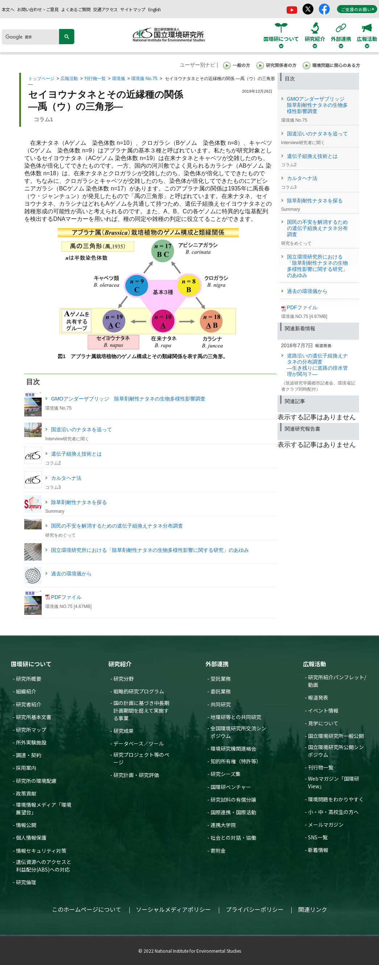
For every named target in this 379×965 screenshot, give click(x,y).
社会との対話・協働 (233, 837)
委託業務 (221, 691)
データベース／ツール (138, 743)
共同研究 (221, 704)
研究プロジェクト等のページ (141, 758)
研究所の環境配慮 (36, 780)
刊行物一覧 (95, 78)
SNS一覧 (318, 837)
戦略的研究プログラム (138, 691)
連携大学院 (223, 824)
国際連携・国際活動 (233, 812)
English (154, 9)
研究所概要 (28, 678)
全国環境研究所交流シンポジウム (238, 732)
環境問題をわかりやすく (336, 799)
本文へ (8, 9)
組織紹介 (26, 691)
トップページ (41, 78)
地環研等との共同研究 (236, 717)
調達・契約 (28, 755)
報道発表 (318, 697)
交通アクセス (105, 9)
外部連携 (217, 663)
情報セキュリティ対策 (41, 850)
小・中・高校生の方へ (333, 811)
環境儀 (118, 78)
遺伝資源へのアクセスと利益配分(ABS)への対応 (43, 865)
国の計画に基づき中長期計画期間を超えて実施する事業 (141, 710)
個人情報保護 (31, 837)
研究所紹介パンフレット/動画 (337, 681)
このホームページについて (86, 909)
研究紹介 (120, 663)
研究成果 (123, 730)
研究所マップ (31, 729)
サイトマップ (132, 9)
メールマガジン (325, 824)
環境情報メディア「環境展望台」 (43, 808)
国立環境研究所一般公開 (336, 735)
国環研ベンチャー (231, 786)
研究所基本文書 (33, 717)
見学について (323, 723)
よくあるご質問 (75, 9)
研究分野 (123, 678)
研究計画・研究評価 (136, 775)
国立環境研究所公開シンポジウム (336, 750)
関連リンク (312, 909)
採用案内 (26, 767)
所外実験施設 (31, 742)
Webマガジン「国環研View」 (333, 782)
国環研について (31, 663)
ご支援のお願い (357, 9)
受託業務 (221, 678)
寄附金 (218, 850)
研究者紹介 (28, 704)
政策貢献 (26, 793)
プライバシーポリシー (255, 909)
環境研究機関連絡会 (233, 748)
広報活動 (69, 78)
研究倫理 (26, 882)
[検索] (33, 37)
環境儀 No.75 (144, 78)
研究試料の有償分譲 (233, 799)
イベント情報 (323, 710)
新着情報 (318, 849)
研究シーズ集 (226, 773)
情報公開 (26, 824)
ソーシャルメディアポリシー (173, 909)
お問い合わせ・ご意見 (37, 9)
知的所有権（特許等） (236, 761)
